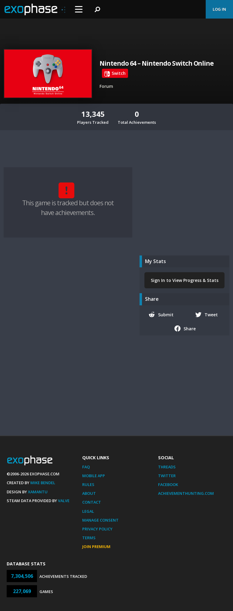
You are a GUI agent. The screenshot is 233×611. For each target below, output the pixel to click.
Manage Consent (100, 520)
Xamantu (38, 492)
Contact (91, 502)
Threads (167, 467)
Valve (63, 500)
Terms (89, 537)
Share (185, 328)
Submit (161, 314)
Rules (88, 484)
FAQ (86, 467)
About (89, 493)
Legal (88, 511)
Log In (219, 9)
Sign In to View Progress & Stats (184, 280)
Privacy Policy (97, 529)
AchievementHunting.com (186, 493)
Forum (106, 86)
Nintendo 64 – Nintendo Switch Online (157, 63)
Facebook (168, 484)
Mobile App (93, 475)
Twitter (167, 475)
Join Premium (96, 546)
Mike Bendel (42, 482)
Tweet (206, 314)
